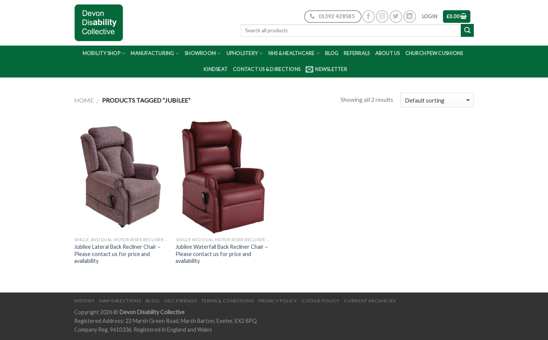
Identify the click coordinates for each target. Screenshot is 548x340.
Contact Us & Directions (266, 69)
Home (84, 100)
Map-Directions (120, 301)
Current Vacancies (369, 301)
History (84, 301)
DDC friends (180, 301)
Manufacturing (155, 53)
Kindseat (216, 69)
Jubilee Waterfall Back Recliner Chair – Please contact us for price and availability (221, 254)
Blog (331, 53)
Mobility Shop (104, 53)
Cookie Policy (320, 301)
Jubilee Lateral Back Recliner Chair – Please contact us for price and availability (117, 254)
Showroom (203, 53)
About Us (387, 53)
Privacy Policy (277, 301)
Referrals (357, 53)
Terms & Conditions (227, 301)
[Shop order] (437, 100)
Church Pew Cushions (434, 53)
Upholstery (244, 53)
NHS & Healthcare (294, 53)
